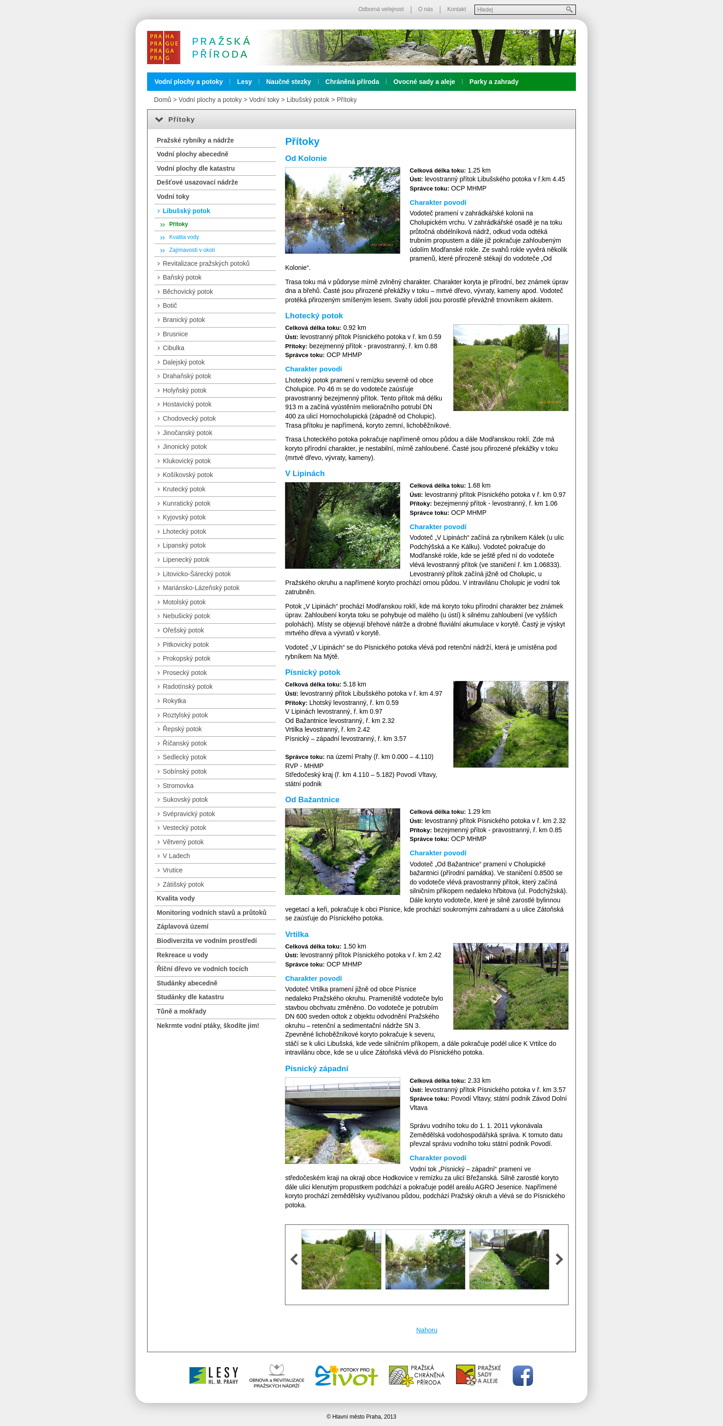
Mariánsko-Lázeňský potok (201, 587)
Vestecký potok (184, 827)
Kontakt (456, 9)
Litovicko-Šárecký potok (197, 574)
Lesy (244, 81)
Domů (162, 99)
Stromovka (178, 785)
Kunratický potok (187, 503)
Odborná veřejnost (381, 9)
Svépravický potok (189, 813)
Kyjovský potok (184, 517)
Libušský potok (308, 99)
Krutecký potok (184, 489)
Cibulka (173, 348)
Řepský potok (182, 729)
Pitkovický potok (186, 644)
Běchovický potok (188, 291)
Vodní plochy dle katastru (196, 168)
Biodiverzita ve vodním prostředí (207, 940)
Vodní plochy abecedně (192, 154)
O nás (425, 9)
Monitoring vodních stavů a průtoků (212, 912)
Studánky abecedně (187, 983)
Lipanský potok (184, 545)
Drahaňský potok (187, 376)
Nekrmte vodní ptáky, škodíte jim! (208, 1025)
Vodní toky (264, 99)
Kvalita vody (184, 237)
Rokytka (174, 700)
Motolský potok (184, 602)
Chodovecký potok (189, 418)
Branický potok (184, 319)
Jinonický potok (185, 446)
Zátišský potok (183, 884)
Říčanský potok (185, 743)
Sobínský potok (185, 771)
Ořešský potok (183, 630)
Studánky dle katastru (190, 997)
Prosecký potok (185, 672)
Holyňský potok (185, 390)
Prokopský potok (187, 658)
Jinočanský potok (187, 432)
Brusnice (175, 334)
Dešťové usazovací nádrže (197, 182)
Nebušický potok (186, 616)
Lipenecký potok (186, 559)
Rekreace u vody (182, 955)
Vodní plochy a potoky (188, 81)
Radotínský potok (188, 686)
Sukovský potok (185, 799)
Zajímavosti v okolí (192, 250)
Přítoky (347, 99)
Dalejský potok (184, 362)
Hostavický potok (187, 404)
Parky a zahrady (494, 81)
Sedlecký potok (185, 757)
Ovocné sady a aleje (424, 81)
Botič (170, 305)
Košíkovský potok (188, 474)
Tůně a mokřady (181, 1011)
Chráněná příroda (352, 81)
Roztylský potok (185, 715)
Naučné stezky (288, 81)
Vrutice (173, 870)
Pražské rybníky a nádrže (195, 140)
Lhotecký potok (184, 531)
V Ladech (176, 855)
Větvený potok (183, 842)
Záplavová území (182, 926)
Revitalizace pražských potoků (206, 263)
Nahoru (427, 1330)
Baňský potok (182, 277)
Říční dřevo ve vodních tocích (202, 969)
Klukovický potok (187, 461)
